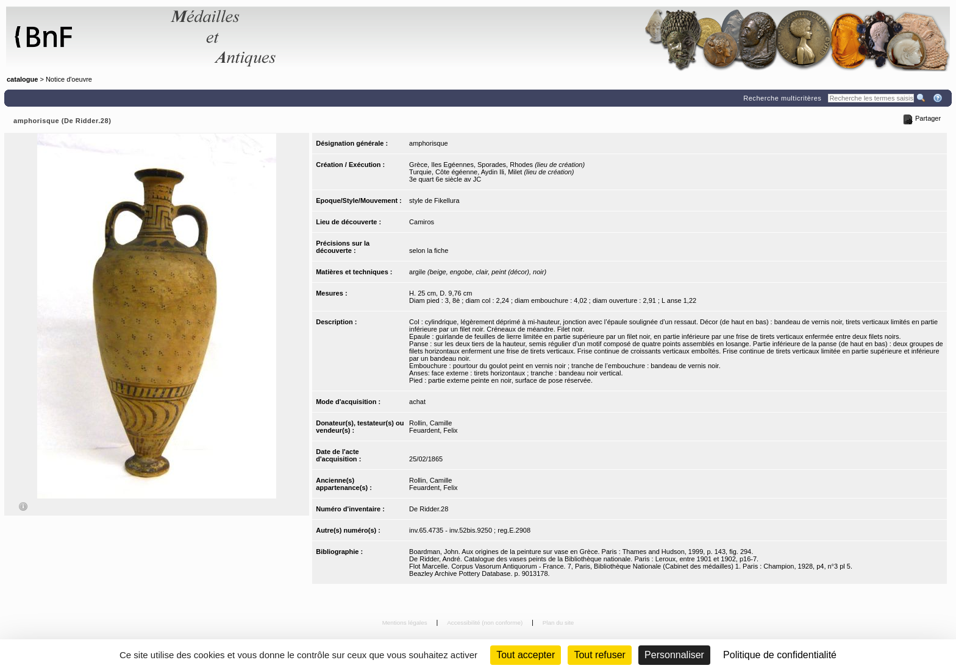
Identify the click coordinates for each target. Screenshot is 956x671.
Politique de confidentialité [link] (779, 655)
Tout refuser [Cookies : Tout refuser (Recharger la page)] (599, 655)
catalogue (22, 79)
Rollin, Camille (430, 423)
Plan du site (558, 622)
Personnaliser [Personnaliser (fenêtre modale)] (674, 655)
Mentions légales (405, 622)
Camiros (421, 221)
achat (417, 401)
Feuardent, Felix (433, 430)
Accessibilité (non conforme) (485, 622)
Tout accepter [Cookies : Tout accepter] (525, 655)
